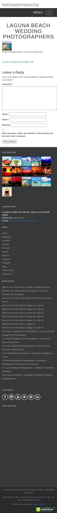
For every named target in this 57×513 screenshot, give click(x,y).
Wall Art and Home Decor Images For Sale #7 (23, 305)
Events (5, 252)
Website (6, 125)
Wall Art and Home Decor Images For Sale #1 (23, 328)
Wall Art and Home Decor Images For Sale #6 (23, 309)
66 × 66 (30, 62)
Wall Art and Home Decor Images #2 (18, 324)
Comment (7, 84)
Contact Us (7, 274)
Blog (4, 266)
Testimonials (8, 270)
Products (6, 263)
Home (4, 233)
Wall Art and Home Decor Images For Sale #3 (23, 320)
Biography (6, 237)
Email (5, 119)
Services (6, 241)
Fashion (5, 244)
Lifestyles (6, 259)
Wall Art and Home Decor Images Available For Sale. (26, 287)
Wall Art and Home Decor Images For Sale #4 (23, 316)
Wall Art (5, 255)
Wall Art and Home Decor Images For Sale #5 (23, 313)
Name (5, 114)
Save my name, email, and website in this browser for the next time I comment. (27, 134)
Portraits (6, 248)
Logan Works (38, 504)
